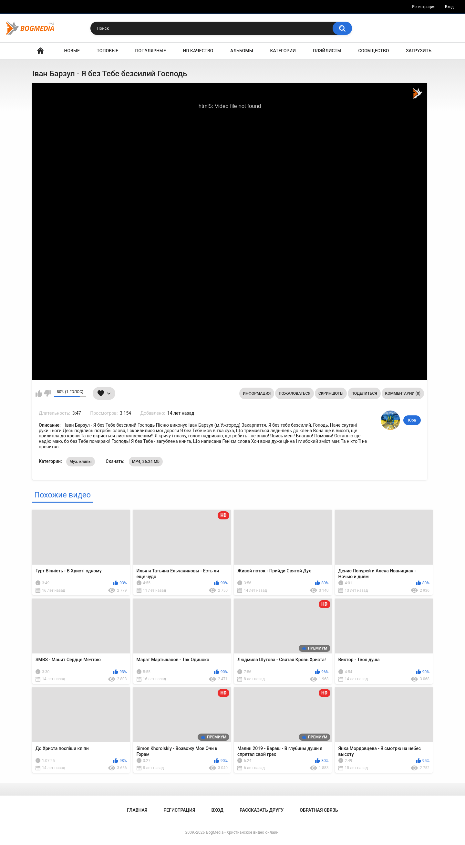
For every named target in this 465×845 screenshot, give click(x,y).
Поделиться (364, 393)
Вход (449, 7)
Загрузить (418, 50)
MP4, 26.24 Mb (146, 461)
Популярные (150, 50)
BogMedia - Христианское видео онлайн (242, 832)
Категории (283, 50)
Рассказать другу (262, 810)
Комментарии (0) (402, 393)
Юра (412, 420)
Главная (40, 51)
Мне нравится (39, 393)
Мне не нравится (47, 393)
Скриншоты (330, 393)
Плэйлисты (327, 50)
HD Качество (198, 50)
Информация (257, 393)
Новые (72, 50)
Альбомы (241, 50)
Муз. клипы (80, 461)
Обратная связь (319, 810)
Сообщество (373, 50)
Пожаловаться (294, 393)
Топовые (107, 50)
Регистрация (423, 7)
